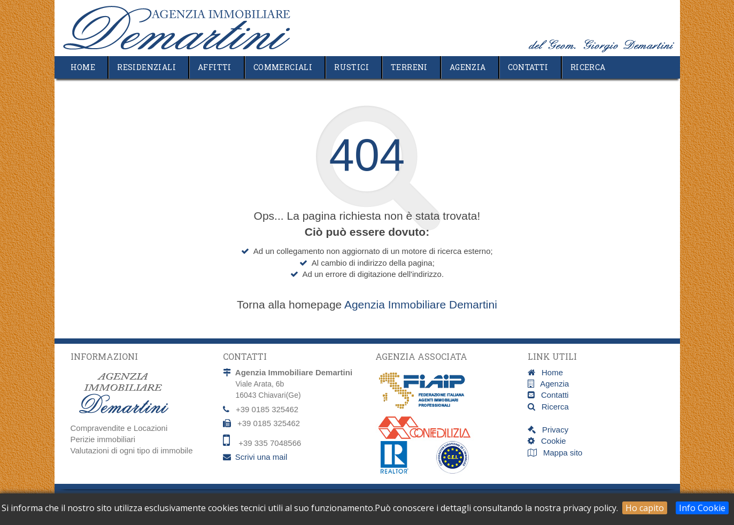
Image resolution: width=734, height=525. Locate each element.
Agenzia (468, 67)
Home (83, 67)
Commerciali (282, 67)
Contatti (528, 67)
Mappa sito (562, 452)
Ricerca (588, 67)
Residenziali (146, 67)
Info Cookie (702, 508)
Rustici (351, 67)
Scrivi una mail (261, 456)
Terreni (409, 67)
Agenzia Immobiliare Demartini (420, 304)
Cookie (550, 440)
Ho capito (644, 508)
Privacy (552, 429)
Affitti (214, 67)
